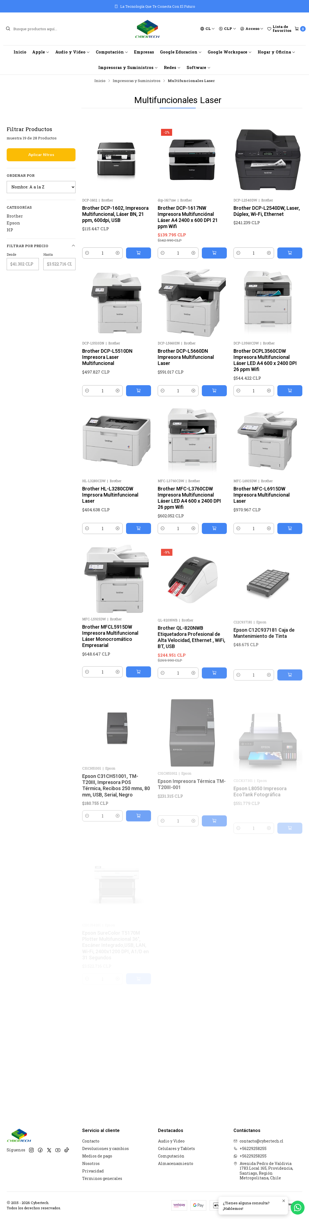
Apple (40, 52)
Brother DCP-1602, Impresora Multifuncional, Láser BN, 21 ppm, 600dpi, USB (115, 214)
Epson (13, 223)
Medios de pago (97, 1156)
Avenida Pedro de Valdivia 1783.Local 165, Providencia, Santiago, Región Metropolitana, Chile (263, 1171)
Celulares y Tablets (176, 1148)
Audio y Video (72, 52)
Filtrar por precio (41, 246)
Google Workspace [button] (230, 52)
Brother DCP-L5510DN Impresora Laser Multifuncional (107, 379)
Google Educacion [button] (181, 52)
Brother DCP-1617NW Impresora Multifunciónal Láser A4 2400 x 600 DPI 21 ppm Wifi (188, 217)
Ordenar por (21, 175)
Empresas (144, 52)
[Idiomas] (207, 29)
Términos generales (102, 1178)
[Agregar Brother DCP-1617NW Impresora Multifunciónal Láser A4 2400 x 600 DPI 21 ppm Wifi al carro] (214, 253)
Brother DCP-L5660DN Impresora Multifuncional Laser (186, 384)
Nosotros (91, 1163)
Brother (15, 216)
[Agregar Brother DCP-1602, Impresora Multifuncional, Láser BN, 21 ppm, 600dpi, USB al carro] (138, 253)
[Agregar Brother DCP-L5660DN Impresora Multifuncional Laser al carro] (214, 417)
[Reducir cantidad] (87, 253)
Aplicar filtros (41, 154)
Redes (172, 67)
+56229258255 (250, 1148)
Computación (112, 52)
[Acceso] (252, 29)
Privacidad (93, 1171)
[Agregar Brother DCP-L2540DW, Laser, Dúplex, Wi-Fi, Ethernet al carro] (289, 253)
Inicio (20, 52)
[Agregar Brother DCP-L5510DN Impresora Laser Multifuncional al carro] (138, 412)
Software (199, 67)
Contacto (90, 1141)
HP (10, 229)
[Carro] (300, 29)
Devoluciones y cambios (105, 1148)
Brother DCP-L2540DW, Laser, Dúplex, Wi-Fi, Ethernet (266, 211)
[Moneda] (227, 29)
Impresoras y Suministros (128, 67)
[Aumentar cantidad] (117, 253)
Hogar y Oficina (276, 52)
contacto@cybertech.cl (258, 1141)
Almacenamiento (175, 1163)
